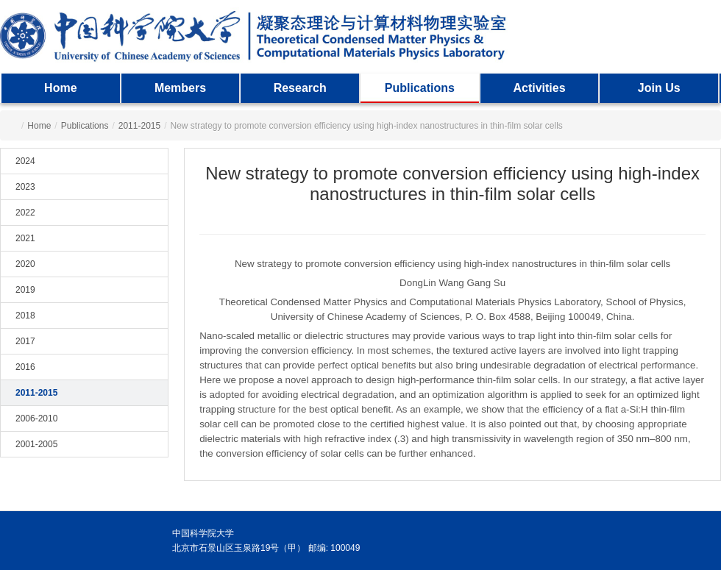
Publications (420, 88)
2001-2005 (36, 444)
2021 (25, 238)
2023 (25, 187)
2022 (25, 212)
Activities (539, 88)
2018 (25, 315)
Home (60, 88)
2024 (25, 161)
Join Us (659, 88)
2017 (25, 341)
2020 (25, 264)
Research (300, 88)
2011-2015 (139, 126)
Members (180, 88)
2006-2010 (36, 418)
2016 (25, 367)
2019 (25, 290)
